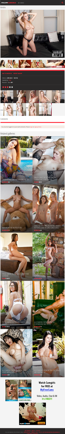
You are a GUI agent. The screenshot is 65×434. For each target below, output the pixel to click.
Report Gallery (17, 73)
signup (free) (37, 127)
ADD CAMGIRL (28, 430)
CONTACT (38, 430)
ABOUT (33, 430)
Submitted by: (5, 80)
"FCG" (9, 80)
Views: (9, 82)
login (31, 127)
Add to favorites (7, 73)
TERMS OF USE (34, 432)
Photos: (3, 82)
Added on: (4, 78)
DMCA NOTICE (27, 432)
